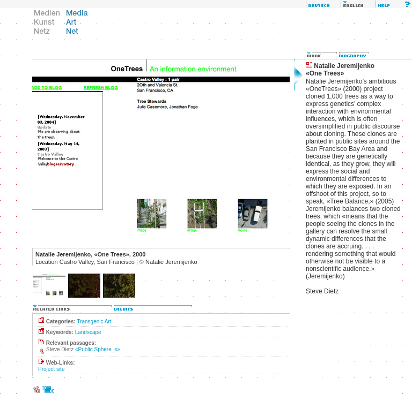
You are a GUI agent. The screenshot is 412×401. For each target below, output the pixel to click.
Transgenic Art (94, 321)
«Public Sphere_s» (97, 349)
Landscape (88, 332)
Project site (51, 369)
